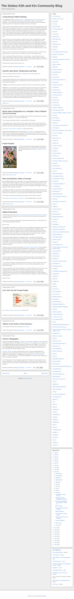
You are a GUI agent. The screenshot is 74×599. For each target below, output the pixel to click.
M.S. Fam (55, 16)
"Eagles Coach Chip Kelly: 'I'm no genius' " (14, 198)
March (57, 492)
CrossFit (55, 148)
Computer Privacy (57, 314)
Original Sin (55, 567)
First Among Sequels (58, 552)
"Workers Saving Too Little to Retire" (13, 310)
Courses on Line (56, 316)
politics (54, 199)
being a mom (56, 138)
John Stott (55, 77)
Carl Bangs (55, 105)
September (58, 479)
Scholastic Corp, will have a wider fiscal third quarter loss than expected (31, 214)
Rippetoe (55, 384)
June (57, 486)
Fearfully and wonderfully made (60, 232)
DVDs (54, 221)
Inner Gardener (56, 168)
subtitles (55, 432)
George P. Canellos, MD (7, 351)
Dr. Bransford (56, 120)
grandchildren (56, 72)
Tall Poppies (55, 263)
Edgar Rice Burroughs (11, 174)
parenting (55, 82)
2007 (55, 538)
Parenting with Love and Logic (60, 572)
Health (54, 46)
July (57, 484)
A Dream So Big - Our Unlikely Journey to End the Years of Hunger (30, 19)
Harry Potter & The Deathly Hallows (61, 580)
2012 (55, 527)
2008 (55, 536)
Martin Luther (56, 64)
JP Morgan (55, 128)
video (54, 204)
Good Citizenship (57, 237)
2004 (55, 544)
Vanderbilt (55, 273)
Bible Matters (56, 214)
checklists (55, 409)
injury (54, 286)
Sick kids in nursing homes (59, 261)
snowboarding (56, 429)
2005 (55, 542)
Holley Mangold (56, 348)
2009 (55, 534)
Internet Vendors (57, 351)
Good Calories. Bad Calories (59, 125)
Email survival (56, 341)
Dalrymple (55, 224)
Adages (54, 206)
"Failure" (55, 140)
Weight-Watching (57, 193)
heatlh (54, 417)
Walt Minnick (56, 191)
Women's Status (56, 69)
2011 (55, 529)
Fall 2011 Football (57, 107)
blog (54, 284)
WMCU (54, 67)
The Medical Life (57, 266)
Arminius (55, 102)
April (57, 490)
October (58, 477)
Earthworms (55, 333)
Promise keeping (57, 92)
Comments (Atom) (28, 378)
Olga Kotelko (56, 376)
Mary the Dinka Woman (58, 79)
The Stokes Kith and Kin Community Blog (31, 5)
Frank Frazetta (8, 144)
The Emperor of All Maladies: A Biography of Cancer (31, 341)
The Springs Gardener (58, 183)
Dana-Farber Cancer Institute (36, 354)
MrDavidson (55, 363)
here (30, 73)
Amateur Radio (56, 209)
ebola (54, 412)
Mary (60, 567)
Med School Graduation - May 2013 (61, 130)
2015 (55, 467)
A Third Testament (57, 561)
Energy (54, 150)
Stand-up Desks (56, 95)
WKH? (54, 278)
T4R (54, 391)
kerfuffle (54, 419)
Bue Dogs (55, 299)
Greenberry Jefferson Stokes (59, 161)
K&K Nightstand (57, 550)
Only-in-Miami (56, 251)
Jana (54, 558)
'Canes (54, 34)
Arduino (54, 211)
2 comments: (29, 367)
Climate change (56, 311)
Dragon (54, 122)
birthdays (55, 281)
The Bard (55, 181)
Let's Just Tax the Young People (15, 290)
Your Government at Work (59, 196)
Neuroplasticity (56, 369)
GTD (54, 24)
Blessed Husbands (57, 216)
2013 (55, 471)
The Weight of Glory (57, 570)
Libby (54, 356)
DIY (53, 322)
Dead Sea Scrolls (57, 84)
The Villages (56, 186)
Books (7, 103)
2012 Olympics (56, 291)
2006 (55, 540)
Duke (54, 41)
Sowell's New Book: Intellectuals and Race (19, 71)
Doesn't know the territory (59, 327)
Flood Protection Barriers (59, 343)
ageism (54, 399)
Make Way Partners (57, 110)
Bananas (55, 36)
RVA (54, 381)
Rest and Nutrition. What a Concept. (16, 179)
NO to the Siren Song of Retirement (61, 366)
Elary (54, 338)
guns (54, 31)
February (58, 523)
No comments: (29, 66)
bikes (54, 404)
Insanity (54, 242)
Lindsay (54, 574)
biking (54, 407)
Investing (55, 87)
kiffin (54, 424)
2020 (55, 459)
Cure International (57, 319)
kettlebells (55, 422)
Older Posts (44, 373)
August (57, 482)
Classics (55, 143)
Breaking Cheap (56, 296)
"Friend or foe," (32, 131)
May (57, 488)
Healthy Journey (9, 203)
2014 (55, 469)
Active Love (55, 294)
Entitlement (55, 44)
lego (54, 49)
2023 (55, 452)
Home (25, 373)
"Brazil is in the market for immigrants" (13, 128)
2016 (55, 465)
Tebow (54, 57)
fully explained (26, 326)
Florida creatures (57, 234)
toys (54, 439)
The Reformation (57, 29)
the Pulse (55, 289)
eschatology (55, 414)
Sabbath (55, 258)
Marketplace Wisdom (58, 358)
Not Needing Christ (57, 176)
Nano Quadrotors (57, 244)
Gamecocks (55, 346)
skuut (54, 427)
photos (54, 74)
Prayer (54, 135)
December (58, 473)
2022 (55, 454)
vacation (55, 445)
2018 (55, 461)
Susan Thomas (56, 389)
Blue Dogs (55, 117)
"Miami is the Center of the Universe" (17, 324)
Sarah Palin (55, 26)
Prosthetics (55, 256)
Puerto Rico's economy (58, 379)
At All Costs (55, 584)
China (54, 309)
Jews (54, 353)
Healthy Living (56, 239)
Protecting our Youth (57, 178)
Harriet (54, 163)
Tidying (54, 268)
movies (54, 97)
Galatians (55, 155)
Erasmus (55, 62)
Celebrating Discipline (58, 304)
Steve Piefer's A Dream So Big (30, 247)
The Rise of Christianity (58, 394)
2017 (55, 463)
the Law (54, 437)
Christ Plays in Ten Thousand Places (61, 557)
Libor (54, 171)
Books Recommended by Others (60, 59)
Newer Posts (5, 373)
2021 (55, 457)
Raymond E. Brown (57, 54)
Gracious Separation (57, 158)
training (54, 442)
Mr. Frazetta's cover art (41, 149)
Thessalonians (56, 396)
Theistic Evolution (57, 188)
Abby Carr (55, 100)
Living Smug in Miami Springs (14, 17)
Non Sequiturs (56, 371)
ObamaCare (55, 90)
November (58, 475)
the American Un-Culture (58, 201)
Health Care (55, 166)
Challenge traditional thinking (59, 306)
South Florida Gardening (58, 386)
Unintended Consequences (59, 271)
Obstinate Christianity (58, 374)
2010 (55, 532)
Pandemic (55, 253)
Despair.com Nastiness (58, 226)
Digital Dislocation (9, 212)
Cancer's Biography (10, 339)
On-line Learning (57, 133)
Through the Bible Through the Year (61, 112)
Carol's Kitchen (56, 301)
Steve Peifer (55, 39)
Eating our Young (57, 336)
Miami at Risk (56, 361)
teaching (55, 434)
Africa (54, 115)
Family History (56, 153)
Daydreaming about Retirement (60, 324)
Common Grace (56, 145)
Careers (54, 219)
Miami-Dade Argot (57, 173)
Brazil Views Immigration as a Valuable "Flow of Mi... (61, 502)
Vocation (55, 276)
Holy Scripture (56, 555)
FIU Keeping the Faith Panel (59, 52)
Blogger (44, 596)
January (58, 525)
